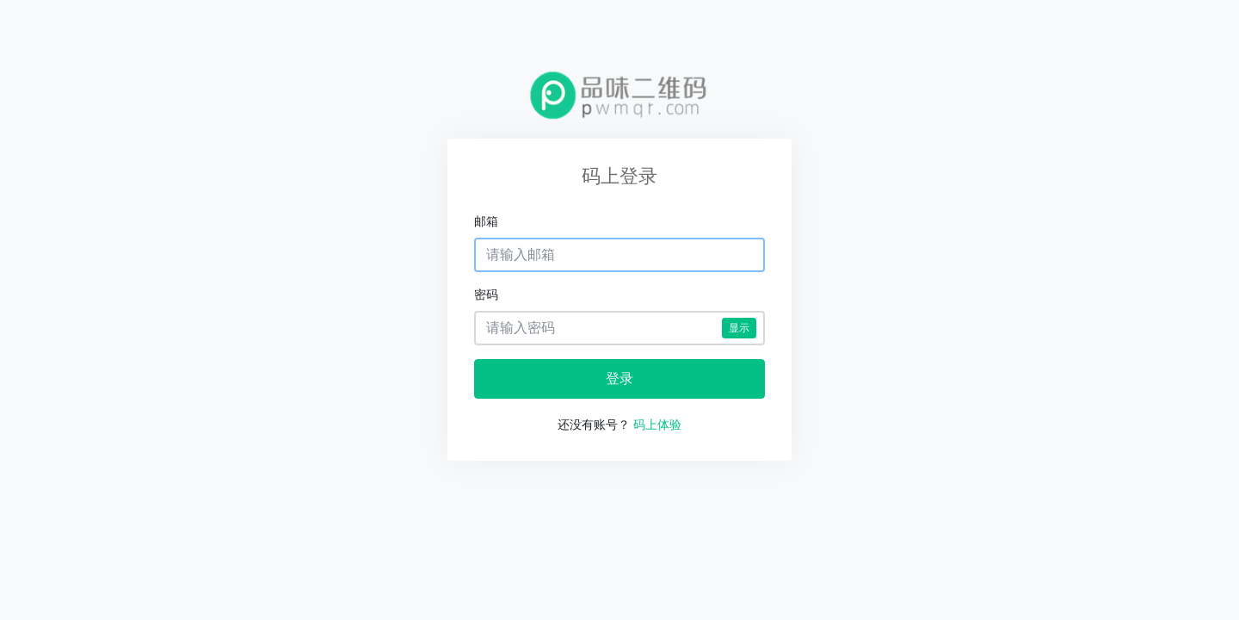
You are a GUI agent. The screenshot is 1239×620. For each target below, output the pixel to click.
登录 (619, 378)
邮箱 (486, 221)
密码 (486, 294)
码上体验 (657, 424)
